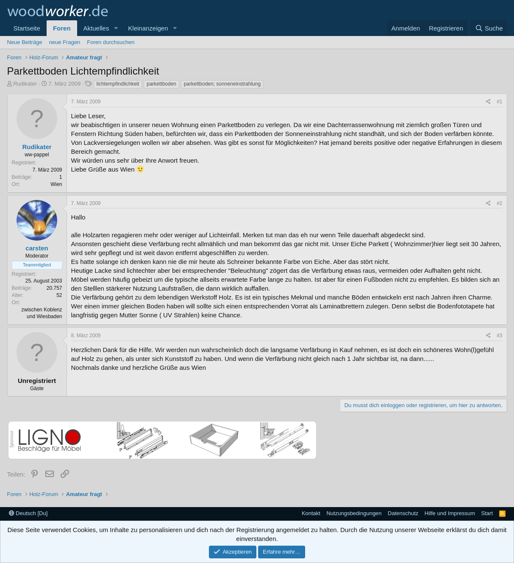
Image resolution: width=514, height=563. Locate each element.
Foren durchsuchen (110, 42)
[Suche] (489, 28)
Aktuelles (96, 28)
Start (487, 513)
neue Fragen (65, 42)
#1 (499, 102)
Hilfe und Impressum (450, 513)
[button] (116, 28)
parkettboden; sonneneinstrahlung (222, 84)
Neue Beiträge (24, 42)
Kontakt (311, 513)
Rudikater (25, 83)
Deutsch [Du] (28, 513)
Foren (62, 28)
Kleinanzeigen (148, 28)
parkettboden (161, 84)
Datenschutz (403, 513)
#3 (499, 335)
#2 (499, 203)
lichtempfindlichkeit (118, 84)
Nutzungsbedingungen (353, 513)
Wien (56, 184)
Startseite (27, 28)
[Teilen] (488, 102)
